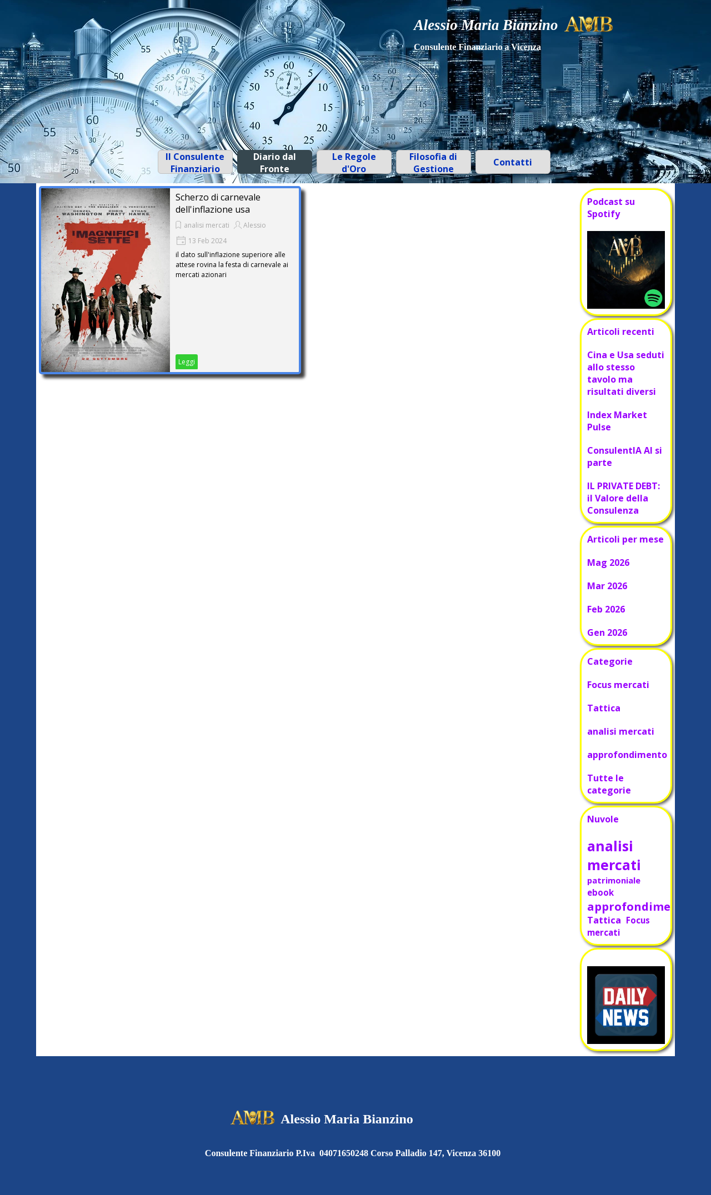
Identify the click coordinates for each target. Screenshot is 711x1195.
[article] (170, 280)
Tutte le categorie (609, 784)
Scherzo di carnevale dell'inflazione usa (218, 203)
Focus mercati (618, 685)
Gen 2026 (607, 632)
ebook (600, 892)
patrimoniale (613, 880)
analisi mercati (206, 225)
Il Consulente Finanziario (195, 162)
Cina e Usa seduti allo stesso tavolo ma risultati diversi (625, 373)
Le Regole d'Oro (354, 162)
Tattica (603, 708)
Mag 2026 (608, 562)
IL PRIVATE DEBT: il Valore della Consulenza (623, 498)
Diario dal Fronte (274, 162)
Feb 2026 (606, 609)
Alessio (254, 225)
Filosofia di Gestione (433, 162)
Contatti (512, 162)
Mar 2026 (607, 586)
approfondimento (627, 755)
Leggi (186, 361)
